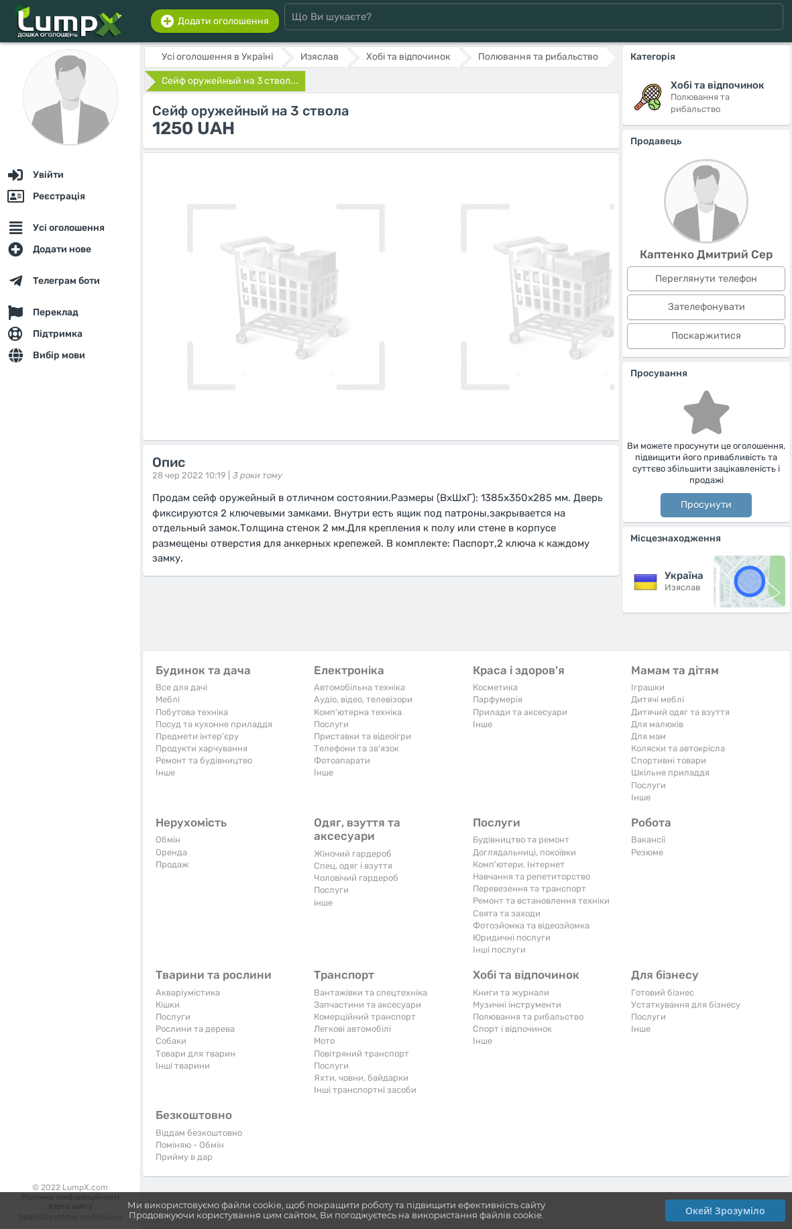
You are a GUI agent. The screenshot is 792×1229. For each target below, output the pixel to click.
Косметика (495, 687)
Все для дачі (181, 687)
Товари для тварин (195, 1054)
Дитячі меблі (657, 699)
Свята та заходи (507, 913)
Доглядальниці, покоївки (524, 852)
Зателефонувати (706, 307)
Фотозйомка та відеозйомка (531, 925)
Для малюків (657, 724)
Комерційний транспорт (365, 1017)
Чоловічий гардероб (356, 878)
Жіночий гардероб (353, 854)
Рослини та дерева (195, 1029)
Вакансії (648, 840)
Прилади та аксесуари (520, 712)
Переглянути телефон (706, 278)
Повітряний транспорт (361, 1054)
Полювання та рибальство (528, 1017)
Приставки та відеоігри (362, 736)
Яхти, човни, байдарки (361, 1078)
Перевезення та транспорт (529, 889)
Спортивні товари (668, 760)
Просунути (706, 505)
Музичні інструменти (517, 1005)
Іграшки (648, 687)
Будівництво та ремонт (521, 840)
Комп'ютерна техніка (358, 712)
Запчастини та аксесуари (367, 1005)
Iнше (165, 772)
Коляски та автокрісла (678, 748)
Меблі (168, 699)
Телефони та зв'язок (356, 748)
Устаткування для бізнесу (685, 1005)
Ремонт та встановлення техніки (541, 901)
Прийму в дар (184, 1157)
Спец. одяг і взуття (353, 866)
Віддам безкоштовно (199, 1133)
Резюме (647, 852)
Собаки (171, 1041)
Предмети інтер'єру (197, 736)
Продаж (172, 864)
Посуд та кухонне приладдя (214, 724)
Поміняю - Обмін (190, 1145)
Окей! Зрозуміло (725, 1210)
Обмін (168, 840)
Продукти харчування (201, 748)
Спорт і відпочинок (512, 1029)
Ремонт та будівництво (204, 760)
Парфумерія (497, 699)
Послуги (331, 724)
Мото (324, 1041)
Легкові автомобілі (352, 1029)
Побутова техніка (192, 712)
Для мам (648, 736)
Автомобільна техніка (359, 687)
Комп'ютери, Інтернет (519, 864)
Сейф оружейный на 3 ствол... (230, 81)
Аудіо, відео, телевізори (363, 699)
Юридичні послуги (512, 937)
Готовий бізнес (662, 992)
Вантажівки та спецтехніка (370, 992)
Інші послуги (499, 950)
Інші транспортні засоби (365, 1090)
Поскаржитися (706, 335)
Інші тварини (183, 1066)
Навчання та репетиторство (531, 876)
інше (323, 903)
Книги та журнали (511, 992)
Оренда (171, 852)
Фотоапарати (342, 760)
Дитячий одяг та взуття (680, 712)
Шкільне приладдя (670, 772)
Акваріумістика (188, 992)
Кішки (168, 1005)
